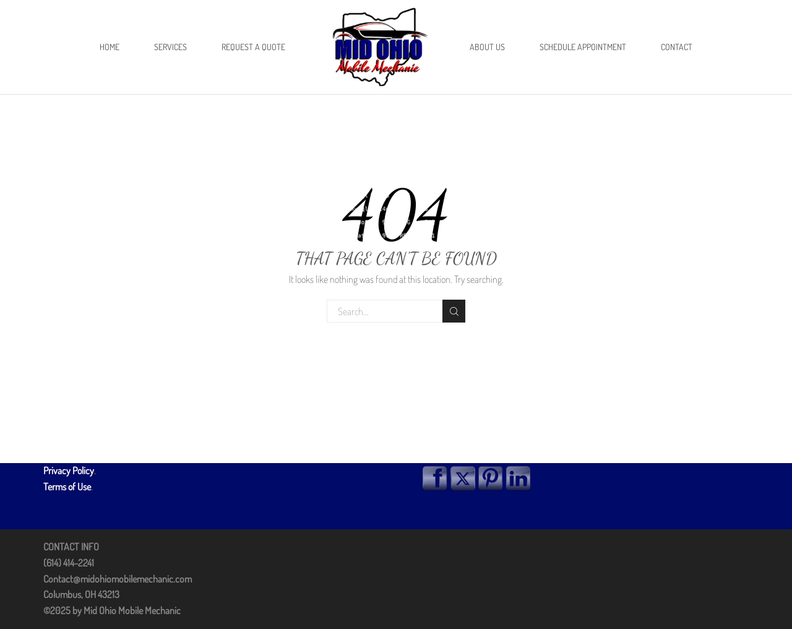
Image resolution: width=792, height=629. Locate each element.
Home (109, 46)
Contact (676, 46)
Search (454, 311)
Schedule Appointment (583, 46)
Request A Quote (253, 46)
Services (170, 46)
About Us (487, 46)
